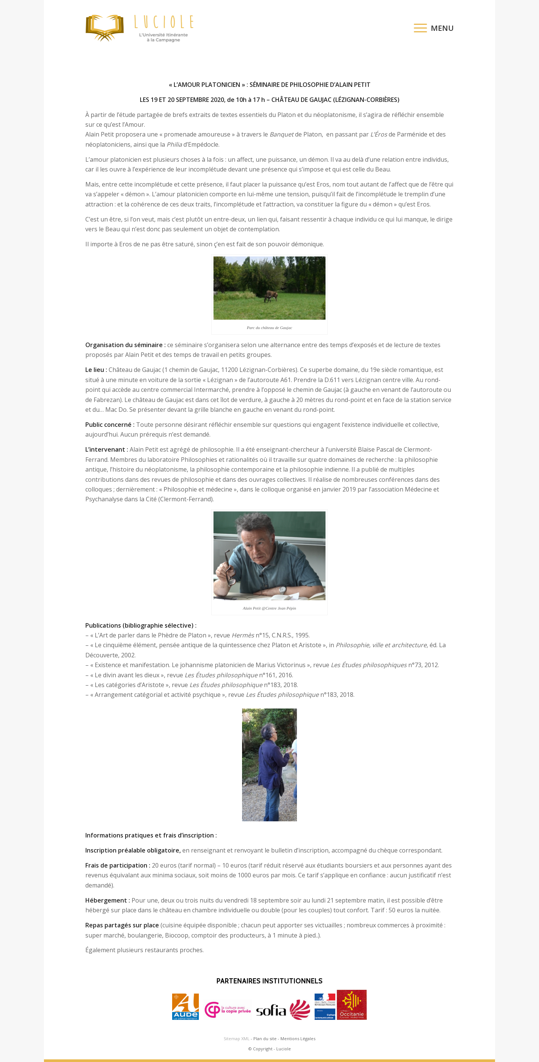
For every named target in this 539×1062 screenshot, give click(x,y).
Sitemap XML (237, 1038)
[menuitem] (431, 28)
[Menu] (431, 28)
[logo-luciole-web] (143, 28)
